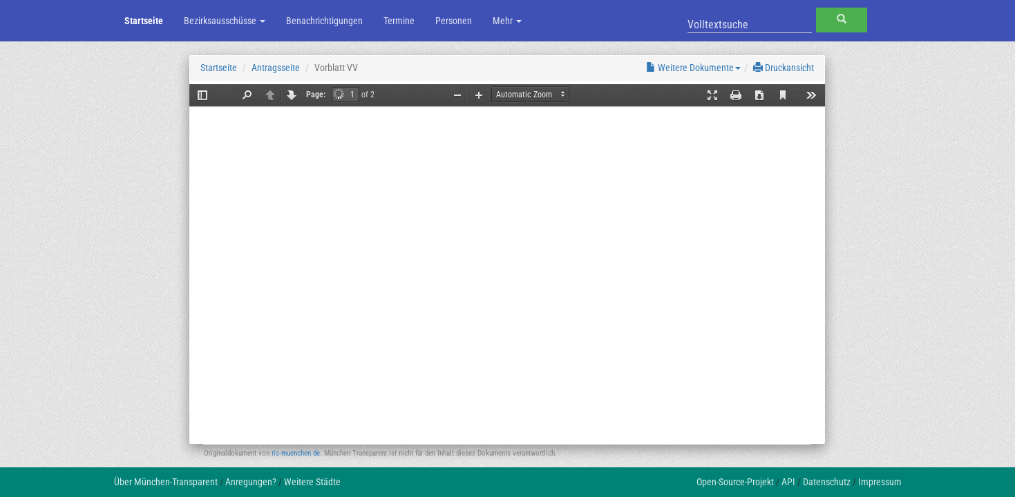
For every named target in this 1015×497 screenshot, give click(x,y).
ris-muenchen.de (296, 453)
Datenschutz (827, 481)
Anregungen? (250, 481)
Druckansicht (783, 67)
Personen (453, 20)
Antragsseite (276, 67)
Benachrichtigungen (324, 20)
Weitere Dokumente (693, 67)
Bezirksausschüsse (224, 20)
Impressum (880, 481)
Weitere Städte (312, 481)
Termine (399, 20)
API (788, 481)
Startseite (143, 20)
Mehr (507, 20)
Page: (315, 94)
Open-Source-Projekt (735, 481)
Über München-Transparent (166, 481)
